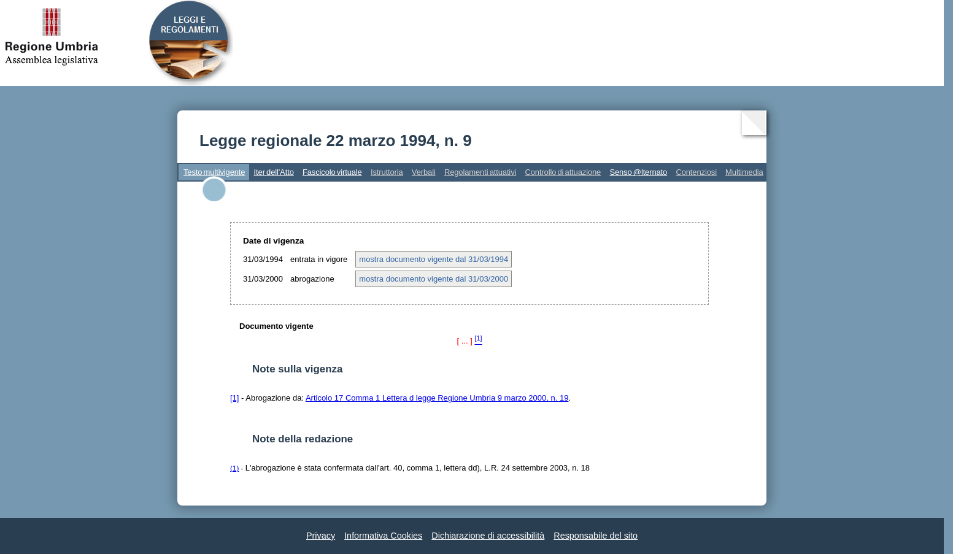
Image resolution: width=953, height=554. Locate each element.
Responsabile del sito (596, 536)
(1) (234, 468)
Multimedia (744, 172)
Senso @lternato (638, 172)
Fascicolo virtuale (332, 172)
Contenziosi (696, 172)
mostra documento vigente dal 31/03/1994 (433, 259)
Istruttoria (387, 172)
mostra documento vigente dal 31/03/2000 (433, 278)
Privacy (320, 536)
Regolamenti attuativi (480, 172)
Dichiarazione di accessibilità (487, 536)
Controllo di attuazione (563, 172)
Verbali (424, 172)
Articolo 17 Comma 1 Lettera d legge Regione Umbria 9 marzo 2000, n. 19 (437, 397)
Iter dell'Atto (274, 172)
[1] (234, 397)
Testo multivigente (214, 172)
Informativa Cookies (383, 536)
